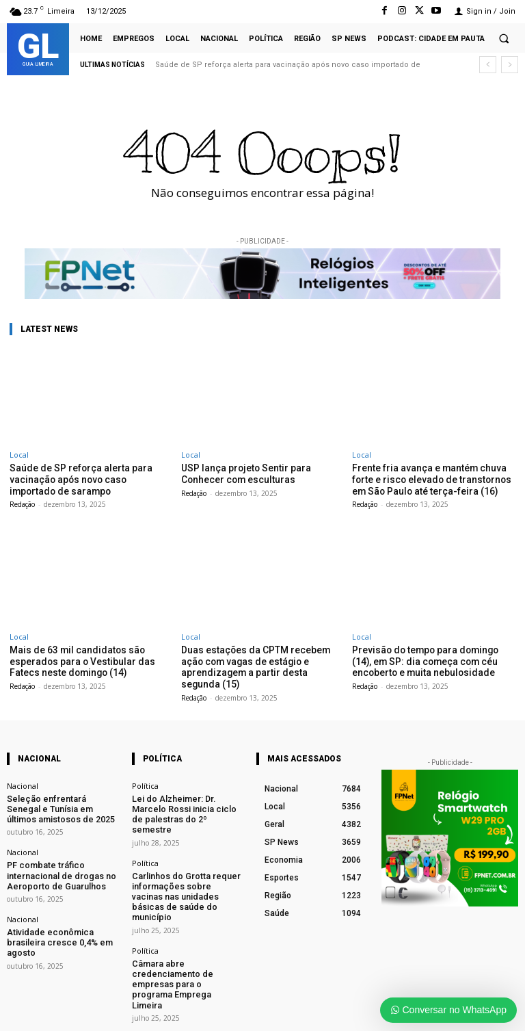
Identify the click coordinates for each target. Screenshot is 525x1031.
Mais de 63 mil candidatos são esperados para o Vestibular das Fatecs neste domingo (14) (76, 658)
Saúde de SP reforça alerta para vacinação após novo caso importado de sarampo (86, 478)
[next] (509, 64)
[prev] (487, 64)
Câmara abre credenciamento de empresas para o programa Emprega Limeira (185, 936)
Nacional (22, 781)
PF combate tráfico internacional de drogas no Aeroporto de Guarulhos (55, 864)
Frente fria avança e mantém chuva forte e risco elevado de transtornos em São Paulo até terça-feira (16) (426, 478)
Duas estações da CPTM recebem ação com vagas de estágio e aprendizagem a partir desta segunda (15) (258, 663)
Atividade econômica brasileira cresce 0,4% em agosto (61, 923)
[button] (503, 38)
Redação (22, 502)
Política (145, 781)
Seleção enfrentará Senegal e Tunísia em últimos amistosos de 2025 (59, 802)
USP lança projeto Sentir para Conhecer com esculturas (241, 473)
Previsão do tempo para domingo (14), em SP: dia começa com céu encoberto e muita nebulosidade (430, 658)
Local (19, 454)
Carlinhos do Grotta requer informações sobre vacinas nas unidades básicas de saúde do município (187, 869)
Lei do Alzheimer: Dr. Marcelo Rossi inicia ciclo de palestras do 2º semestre (184, 802)
